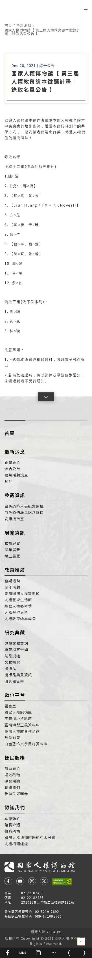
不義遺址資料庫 (18, 718)
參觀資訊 (14, 495)
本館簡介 (12, 818)
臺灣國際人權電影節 (22, 593)
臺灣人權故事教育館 (22, 731)
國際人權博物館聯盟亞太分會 (30, 837)
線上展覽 (12, 556)
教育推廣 (14, 569)
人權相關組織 (16, 843)
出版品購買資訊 (18, 674)
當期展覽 (12, 543)
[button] (46, 396)
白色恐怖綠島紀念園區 (24, 512)
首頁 (8, 25)
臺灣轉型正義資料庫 (22, 725)
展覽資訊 (14, 532)
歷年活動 (12, 587)
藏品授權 (12, 656)
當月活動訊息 (16, 475)
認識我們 (14, 807)
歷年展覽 (12, 549)
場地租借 (12, 774)
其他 (8, 481)
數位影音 (12, 737)
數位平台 (14, 694)
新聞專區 (12, 462)
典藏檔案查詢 (16, 649)
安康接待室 (14, 518)
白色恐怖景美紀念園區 (24, 506)
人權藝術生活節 (18, 599)
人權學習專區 (16, 612)
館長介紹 (12, 824)
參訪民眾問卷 (16, 793)
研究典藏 (14, 632)
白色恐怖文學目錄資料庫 (26, 743)
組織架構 (12, 831)
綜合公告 (12, 468)
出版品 (10, 668)
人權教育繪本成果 (20, 618)
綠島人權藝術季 (18, 606)
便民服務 (14, 757)
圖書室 (10, 706)
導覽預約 (12, 781)
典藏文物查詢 (16, 643)
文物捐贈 (12, 662)
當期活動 (12, 580)
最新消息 (23, 25)
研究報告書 (14, 681)
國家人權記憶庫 (18, 712)
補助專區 (12, 768)
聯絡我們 (12, 787)
